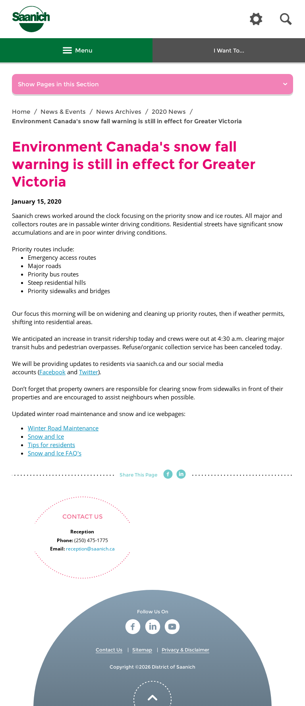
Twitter (88, 372)
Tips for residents (51, 445)
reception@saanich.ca (90, 548)
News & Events (63, 111)
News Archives (118, 111)
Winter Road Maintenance (63, 428)
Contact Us (109, 650)
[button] (285, 19)
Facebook (52, 372)
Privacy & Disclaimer (185, 650)
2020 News (169, 111)
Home (21, 111)
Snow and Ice (46, 436)
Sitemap (142, 650)
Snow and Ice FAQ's (54, 453)
